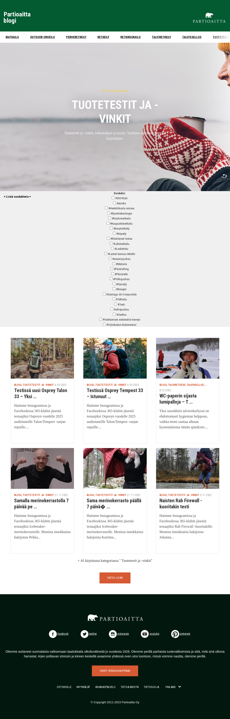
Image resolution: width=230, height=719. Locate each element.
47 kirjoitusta (115, 90)
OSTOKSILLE (64, 687)
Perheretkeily (76, 37)
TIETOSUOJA (151, 687)
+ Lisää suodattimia (17, 196)
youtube (150, 633)
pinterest (180, 633)
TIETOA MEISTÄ (130, 687)
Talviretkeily (161, 37)
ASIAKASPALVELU (105, 687)
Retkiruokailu (130, 37)
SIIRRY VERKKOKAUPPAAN (115, 670)
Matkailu (12, 37)
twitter (88, 633)
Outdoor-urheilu (42, 37)
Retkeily (103, 37)
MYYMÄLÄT (83, 687)
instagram (119, 633)
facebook (59, 633)
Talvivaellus (191, 37)
